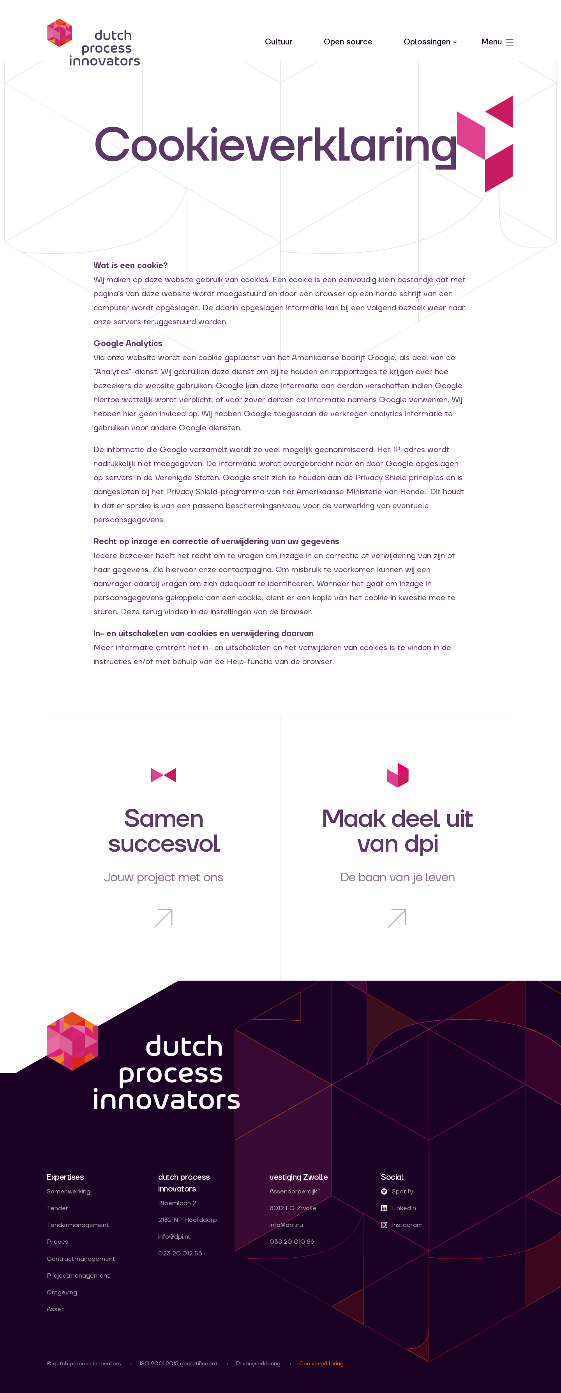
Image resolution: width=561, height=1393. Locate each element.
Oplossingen (427, 42)
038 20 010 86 (292, 1242)
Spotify (397, 1191)
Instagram (402, 1225)
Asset (55, 1309)
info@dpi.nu (175, 1237)
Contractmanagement (81, 1259)
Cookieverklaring (321, 1363)
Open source (348, 42)
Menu (498, 42)
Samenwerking (68, 1191)
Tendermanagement (78, 1225)
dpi (93, 42)
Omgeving (62, 1292)
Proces (57, 1242)
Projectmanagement (78, 1276)
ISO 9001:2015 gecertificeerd (178, 1363)
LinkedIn (398, 1208)
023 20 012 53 (180, 1253)
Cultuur (279, 42)
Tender (57, 1208)
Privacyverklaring (258, 1363)
